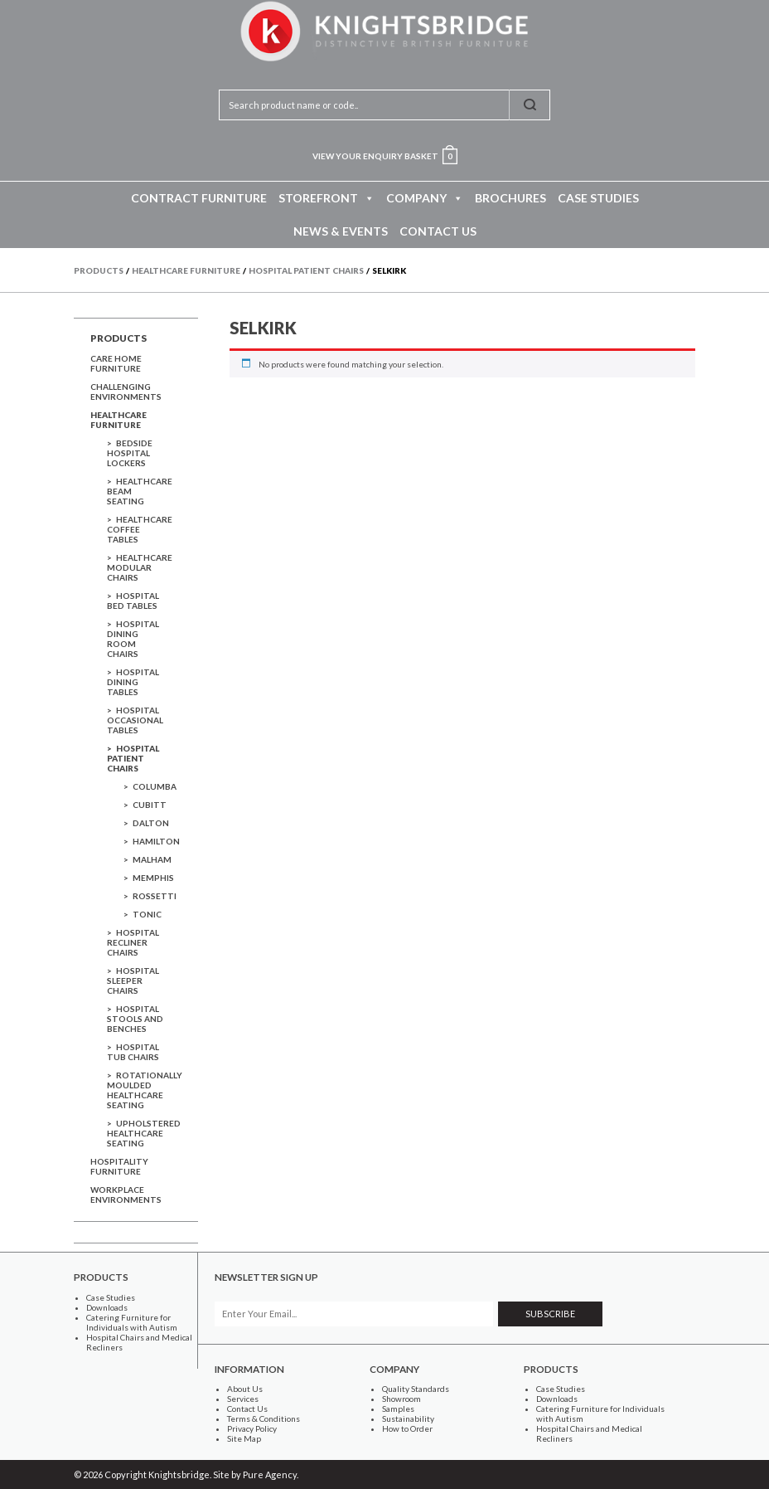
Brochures (510, 198)
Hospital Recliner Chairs (133, 942)
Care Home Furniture (116, 363)
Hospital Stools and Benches (135, 1019)
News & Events (340, 231)
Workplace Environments (126, 1194)
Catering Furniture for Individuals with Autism (131, 1322)
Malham (152, 859)
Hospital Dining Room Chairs (133, 639)
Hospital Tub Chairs (133, 1052)
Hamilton (156, 841)
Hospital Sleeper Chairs (133, 980)
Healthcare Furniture (118, 420)
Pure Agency (270, 1474)
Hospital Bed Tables (133, 601)
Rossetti (155, 896)
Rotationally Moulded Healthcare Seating (144, 1090)
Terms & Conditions (263, 1418)
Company (424, 198)
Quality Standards (415, 1389)
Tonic (147, 914)
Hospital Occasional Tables (135, 720)
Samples (398, 1409)
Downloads (107, 1307)
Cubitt (150, 805)
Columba (155, 786)
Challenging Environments (126, 391)
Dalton (151, 823)
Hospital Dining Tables (133, 682)
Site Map (244, 1438)
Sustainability (408, 1418)
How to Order (407, 1428)
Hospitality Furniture (119, 1166)
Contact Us (437, 231)
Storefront (326, 198)
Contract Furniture (199, 198)
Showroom (401, 1399)
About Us (245, 1389)
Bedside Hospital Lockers (129, 453)
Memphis (153, 878)
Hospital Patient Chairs (133, 758)
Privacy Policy (252, 1428)
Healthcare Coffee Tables (139, 529)
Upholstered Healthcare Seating (144, 1133)
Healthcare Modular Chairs (139, 567)
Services (243, 1399)
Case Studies (598, 198)
